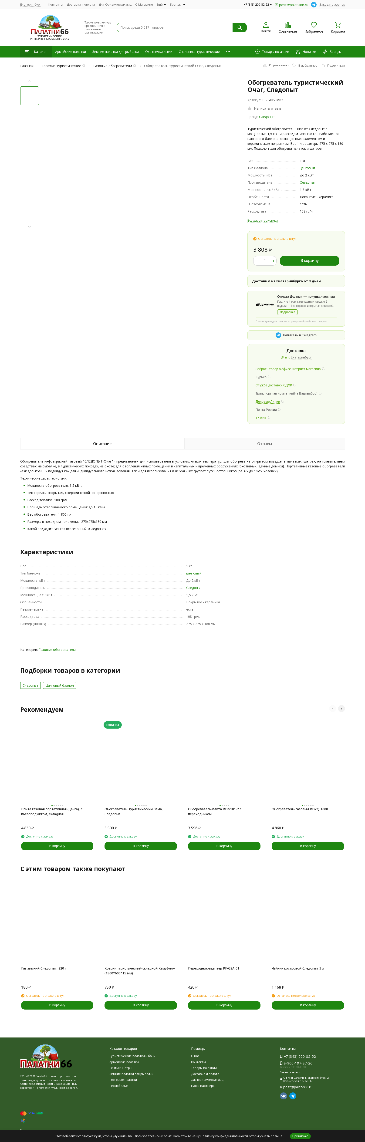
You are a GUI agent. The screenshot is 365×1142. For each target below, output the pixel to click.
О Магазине (144, 4)
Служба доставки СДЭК (274, 385)
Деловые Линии (268, 401)
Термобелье (118, 1086)
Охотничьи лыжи (158, 51)
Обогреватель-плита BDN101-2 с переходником (214, 811)
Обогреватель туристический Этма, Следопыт (134, 811)
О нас (195, 1056)
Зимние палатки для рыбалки (115, 51)
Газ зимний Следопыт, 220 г (43, 968)
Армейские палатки (70, 51)
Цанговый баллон (59, 685)
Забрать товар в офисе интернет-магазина (288, 369)
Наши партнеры (203, 1086)
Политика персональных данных (41, 1130)
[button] (29, 227)
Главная (27, 65)
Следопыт (267, 117)
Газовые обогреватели (112, 65)
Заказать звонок (332, 4)
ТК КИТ (261, 418)
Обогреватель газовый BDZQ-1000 (300, 809)
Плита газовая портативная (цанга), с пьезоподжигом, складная (51, 811)
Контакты (55, 4)
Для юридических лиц (207, 1080)
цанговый (307, 168)
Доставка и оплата (81, 4)
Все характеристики (262, 220)
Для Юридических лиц (115, 4)
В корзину (310, 260)
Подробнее (287, 312)
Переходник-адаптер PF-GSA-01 (213, 968)
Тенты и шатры (120, 1068)
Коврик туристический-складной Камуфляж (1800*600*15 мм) (140, 970)
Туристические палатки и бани (132, 1056)
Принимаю (300, 1136)
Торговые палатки (123, 1080)
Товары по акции (204, 1068)
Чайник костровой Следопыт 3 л (298, 968)
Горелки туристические (61, 65)
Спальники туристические (199, 51)
